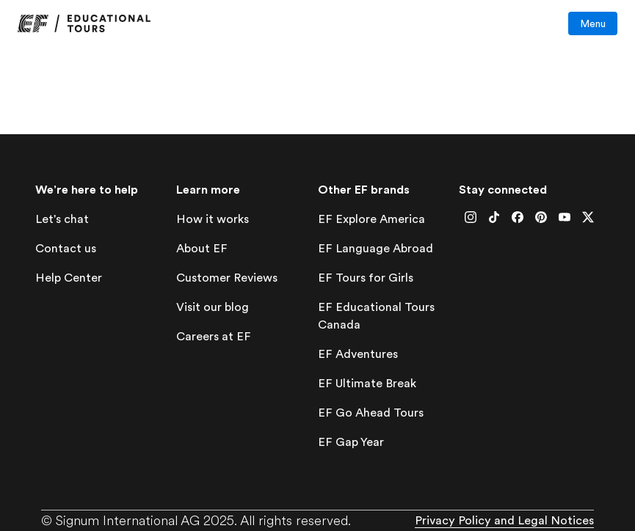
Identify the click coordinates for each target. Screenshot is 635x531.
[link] (84, 23)
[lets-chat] (62, 220)
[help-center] (68, 278)
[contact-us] (65, 249)
